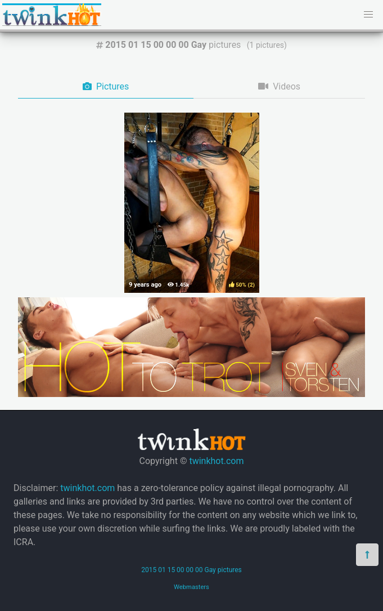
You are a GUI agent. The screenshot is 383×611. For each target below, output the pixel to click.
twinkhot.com (216, 461)
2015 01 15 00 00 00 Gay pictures (191, 570)
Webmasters (191, 587)
